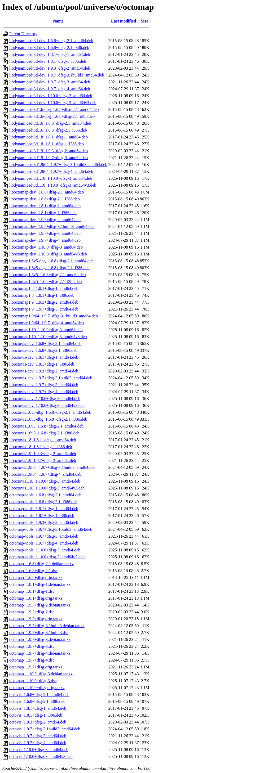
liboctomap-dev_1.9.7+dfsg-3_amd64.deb (45, 233)
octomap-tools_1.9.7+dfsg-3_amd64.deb (43, 536)
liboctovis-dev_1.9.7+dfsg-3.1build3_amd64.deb (50, 378)
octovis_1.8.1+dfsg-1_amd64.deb (37, 708)
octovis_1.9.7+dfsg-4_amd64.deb (37, 742)
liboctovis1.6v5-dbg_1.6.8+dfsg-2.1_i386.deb (48, 419)
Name (58, 21)
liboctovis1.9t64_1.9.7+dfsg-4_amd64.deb (45, 474)
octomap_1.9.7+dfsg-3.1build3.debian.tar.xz (47, 625)
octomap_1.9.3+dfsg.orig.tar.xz (36, 619)
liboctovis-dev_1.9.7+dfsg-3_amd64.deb (43, 385)
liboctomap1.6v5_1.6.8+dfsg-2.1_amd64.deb (47, 274)
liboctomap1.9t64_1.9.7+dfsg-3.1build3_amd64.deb (53, 316)
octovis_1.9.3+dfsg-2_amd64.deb (37, 722)
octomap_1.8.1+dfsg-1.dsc (31, 591)
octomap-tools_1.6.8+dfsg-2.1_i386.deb (43, 502)
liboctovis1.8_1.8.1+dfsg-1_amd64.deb (42, 440)
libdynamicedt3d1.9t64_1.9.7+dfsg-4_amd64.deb (51, 171)
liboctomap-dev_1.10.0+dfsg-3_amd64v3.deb (48, 254)
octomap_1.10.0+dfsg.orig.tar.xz (37, 687)
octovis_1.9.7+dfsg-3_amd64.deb (37, 736)
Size (144, 21)
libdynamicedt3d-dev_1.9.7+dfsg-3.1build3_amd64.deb (56, 75)
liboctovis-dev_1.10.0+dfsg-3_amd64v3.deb (47, 405)
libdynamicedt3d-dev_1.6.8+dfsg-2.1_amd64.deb (51, 40)
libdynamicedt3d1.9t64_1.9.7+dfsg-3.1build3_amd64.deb (58, 164)
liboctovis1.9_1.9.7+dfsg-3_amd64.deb (42, 460)
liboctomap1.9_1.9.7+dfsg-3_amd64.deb (43, 309)
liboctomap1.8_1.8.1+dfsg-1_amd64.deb (43, 288)
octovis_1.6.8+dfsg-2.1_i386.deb (37, 701)
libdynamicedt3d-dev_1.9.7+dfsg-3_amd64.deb (49, 82)
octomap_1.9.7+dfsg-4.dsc (31, 660)
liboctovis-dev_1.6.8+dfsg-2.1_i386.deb (43, 350)
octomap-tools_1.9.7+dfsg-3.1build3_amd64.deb (50, 529)
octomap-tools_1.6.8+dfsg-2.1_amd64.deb (45, 495)
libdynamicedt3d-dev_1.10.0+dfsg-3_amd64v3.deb (52, 102)
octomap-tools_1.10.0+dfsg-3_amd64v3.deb (47, 557)
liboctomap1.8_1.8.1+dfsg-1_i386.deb (41, 295)
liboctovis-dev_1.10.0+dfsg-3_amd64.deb (44, 398)
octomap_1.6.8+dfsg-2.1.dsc (33, 570)
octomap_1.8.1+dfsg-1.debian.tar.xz (40, 584)
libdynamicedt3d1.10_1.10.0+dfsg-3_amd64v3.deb (52, 185)
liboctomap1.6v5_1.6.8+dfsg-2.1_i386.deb (45, 281)
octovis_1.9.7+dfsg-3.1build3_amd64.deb (44, 729)
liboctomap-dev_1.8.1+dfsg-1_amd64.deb (45, 206)
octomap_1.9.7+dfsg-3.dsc (31, 646)
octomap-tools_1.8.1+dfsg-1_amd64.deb (43, 508)
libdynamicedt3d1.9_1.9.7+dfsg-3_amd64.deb (48, 157)
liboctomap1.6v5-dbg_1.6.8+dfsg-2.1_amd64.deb (51, 261)
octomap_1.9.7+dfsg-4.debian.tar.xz (40, 653)
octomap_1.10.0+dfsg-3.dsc (32, 680)
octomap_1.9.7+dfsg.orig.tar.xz (36, 667)
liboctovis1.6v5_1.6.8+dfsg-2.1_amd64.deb (46, 426)
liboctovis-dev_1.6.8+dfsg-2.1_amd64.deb (45, 343)
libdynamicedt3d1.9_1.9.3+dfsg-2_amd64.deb (48, 151)
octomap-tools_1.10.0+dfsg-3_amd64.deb (44, 550)
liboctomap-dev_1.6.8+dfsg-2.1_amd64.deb (46, 192)
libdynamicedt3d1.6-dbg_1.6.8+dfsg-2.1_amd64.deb (54, 109)
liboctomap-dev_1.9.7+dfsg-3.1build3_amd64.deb (52, 226)
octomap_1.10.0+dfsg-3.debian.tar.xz (41, 674)
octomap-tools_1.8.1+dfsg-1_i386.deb (41, 515)
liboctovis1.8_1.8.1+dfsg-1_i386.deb (40, 446)
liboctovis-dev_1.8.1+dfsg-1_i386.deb (41, 364)
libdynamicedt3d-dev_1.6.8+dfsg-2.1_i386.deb (49, 47)
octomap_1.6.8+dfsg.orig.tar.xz (36, 577)
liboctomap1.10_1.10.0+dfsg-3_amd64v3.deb (48, 336)
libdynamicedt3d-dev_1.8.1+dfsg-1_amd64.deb (49, 54)
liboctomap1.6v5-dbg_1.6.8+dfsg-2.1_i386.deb (49, 268)
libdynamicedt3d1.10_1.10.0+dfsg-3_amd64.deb (50, 178)
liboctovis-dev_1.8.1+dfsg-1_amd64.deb (43, 357)
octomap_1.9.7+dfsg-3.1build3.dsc (38, 632)
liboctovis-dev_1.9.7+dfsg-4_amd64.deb (43, 391)
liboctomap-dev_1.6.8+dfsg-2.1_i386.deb (44, 199)
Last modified (123, 21)
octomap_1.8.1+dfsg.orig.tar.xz (36, 598)
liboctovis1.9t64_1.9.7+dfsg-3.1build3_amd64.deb (52, 467)
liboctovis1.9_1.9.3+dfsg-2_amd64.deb (42, 453)
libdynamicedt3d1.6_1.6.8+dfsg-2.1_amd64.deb (50, 123)
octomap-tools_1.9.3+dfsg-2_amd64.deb (43, 522)
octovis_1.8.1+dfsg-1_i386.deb (35, 715)
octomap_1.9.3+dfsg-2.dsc (31, 612)
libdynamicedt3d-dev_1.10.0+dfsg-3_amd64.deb (50, 95)
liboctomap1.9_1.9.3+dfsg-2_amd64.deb (43, 302)
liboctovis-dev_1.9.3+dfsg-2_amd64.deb (43, 371)
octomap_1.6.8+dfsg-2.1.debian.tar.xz (41, 563)
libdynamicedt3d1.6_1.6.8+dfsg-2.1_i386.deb (48, 130)
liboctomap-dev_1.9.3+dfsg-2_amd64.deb (45, 219)
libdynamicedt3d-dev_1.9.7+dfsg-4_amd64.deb (49, 89)
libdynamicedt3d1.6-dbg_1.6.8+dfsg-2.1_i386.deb (52, 116)
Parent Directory (23, 34)
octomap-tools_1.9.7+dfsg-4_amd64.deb (43, 543)
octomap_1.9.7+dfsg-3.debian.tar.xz (40, 639)
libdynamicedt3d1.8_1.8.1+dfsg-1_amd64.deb (48, 137)
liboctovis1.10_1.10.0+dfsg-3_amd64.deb (44, 481)
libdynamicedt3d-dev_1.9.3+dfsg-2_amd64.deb (49, 68)
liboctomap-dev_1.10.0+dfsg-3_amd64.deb (46, 247)
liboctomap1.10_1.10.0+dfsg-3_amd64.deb (46, 329)
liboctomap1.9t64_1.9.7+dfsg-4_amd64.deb (46, 323)
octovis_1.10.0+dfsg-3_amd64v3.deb (41, 756)
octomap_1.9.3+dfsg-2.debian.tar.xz (40, 605)
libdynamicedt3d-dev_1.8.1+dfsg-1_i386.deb (47, 61)
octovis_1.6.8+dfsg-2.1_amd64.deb (39, 694)
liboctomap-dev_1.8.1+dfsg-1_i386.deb (43, 212)
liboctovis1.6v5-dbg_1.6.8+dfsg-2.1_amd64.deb (50, 412)
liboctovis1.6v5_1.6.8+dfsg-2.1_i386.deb (44, 433)
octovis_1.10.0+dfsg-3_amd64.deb (38, 749)
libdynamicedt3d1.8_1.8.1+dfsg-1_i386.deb (46, 144)
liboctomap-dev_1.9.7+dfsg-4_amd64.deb (45, 240)
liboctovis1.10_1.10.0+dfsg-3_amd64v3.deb (47, 488)
